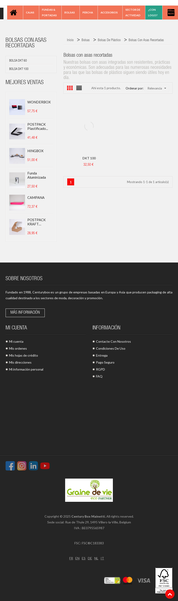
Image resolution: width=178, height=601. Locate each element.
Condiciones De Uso (110, 348)
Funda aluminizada (36, 175)
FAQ (99, 376)
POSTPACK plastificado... (37, 126)
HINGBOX (35, 151)
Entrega (102, 355)
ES (84, 558)
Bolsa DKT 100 (19, 69)
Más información (25, 313)
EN (77, 558)
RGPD (100, 369)
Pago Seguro (105, 362)
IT (102, 558)
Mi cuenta (16, 341)
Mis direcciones (20, 362)
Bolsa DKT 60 (18, 60)
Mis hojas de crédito (23, 355)
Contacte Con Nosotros (113, 341)
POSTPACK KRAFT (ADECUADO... (38, 222)
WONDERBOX (39, 102)
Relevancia (157, 88)
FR (71, 558)
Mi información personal (26, 369)
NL (96, 558)
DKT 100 (89, 158)
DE (90, 558)
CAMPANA (35, 197)
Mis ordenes (18, 348)
